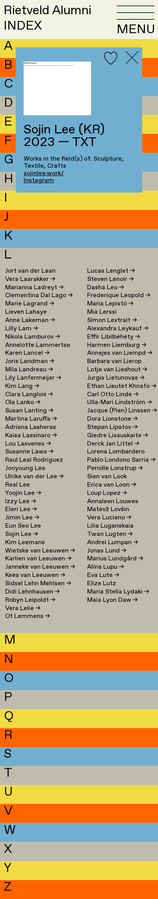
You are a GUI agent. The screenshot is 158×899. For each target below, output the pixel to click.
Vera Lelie (23, 608)
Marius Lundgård (115, 558)
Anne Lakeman (30, 320)
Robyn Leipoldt (30, 600)
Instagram (39, 180)
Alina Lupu (105, 567)
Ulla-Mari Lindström (119, 402)
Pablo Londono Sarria (121, 460)
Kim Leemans (25, 542)
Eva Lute (103, 575)
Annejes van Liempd (119, 353)
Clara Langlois (29, 394)
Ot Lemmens (27, 616)
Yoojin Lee (23, 493)
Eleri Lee (21, 509)
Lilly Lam (21, 328)
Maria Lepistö (110, 304)
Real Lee (17, 485)
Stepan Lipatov (112, 427)
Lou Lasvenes (28, 444)
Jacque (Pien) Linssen (122, 410)
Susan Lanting (29, 410)
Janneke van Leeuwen (40, 567)
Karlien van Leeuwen (38, 558)
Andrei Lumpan (112, 542)
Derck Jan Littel (113, 444)
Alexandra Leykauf (118, 328)
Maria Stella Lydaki (118, 592)
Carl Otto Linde (113, 394)
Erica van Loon (111, 485)
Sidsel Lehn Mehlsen (38, 583)
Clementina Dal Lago (39, 295)
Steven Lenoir (110, 279)
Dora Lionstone (112, 419)
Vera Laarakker (30, 279)
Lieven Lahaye (26, 312)
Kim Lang (22, 386)
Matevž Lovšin (108, 509)
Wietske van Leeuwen (40, 551)
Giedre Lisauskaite (117, 435)
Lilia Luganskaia (110, 526)
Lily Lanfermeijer (33, 378)
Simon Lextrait (112, 320)
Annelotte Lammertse (37, 345)
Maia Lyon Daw (112, 600)
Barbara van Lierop (114, 361)
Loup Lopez (107, 493)
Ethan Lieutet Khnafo (121, 386)
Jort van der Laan (30, 271)
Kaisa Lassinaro (31, 435)
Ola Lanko (23, 402)
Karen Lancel (27, 353)
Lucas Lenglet (111, 271)
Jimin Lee (22, 517)
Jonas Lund (106, 551)
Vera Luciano (109, 517)
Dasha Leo (105, 287)
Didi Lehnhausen (32, 592)
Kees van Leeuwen (35, 575)
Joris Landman (29, 361)
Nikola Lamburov (32, 337)
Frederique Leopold (119, 295)
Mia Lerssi (102, 312)
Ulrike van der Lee (34, 476)
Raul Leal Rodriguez (34, 460)
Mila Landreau (29, 369)
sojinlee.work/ (44, 173)
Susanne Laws (29, 452)
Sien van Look (107, 476)
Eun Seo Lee (23, 526)
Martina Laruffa (31, 419)
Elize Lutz (101, 583)
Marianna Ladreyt (34, 287)
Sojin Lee (21, 534)
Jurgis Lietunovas (116, 378)
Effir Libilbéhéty (113, 337)
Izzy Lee (20, 501)
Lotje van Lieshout (117, 369)
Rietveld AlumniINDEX (47, 18)
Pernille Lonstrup (115, 468)
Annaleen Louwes (112, 501)
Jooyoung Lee (25, 468)
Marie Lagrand (29, 304)
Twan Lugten (110, 534)
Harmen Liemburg (117, 345)
